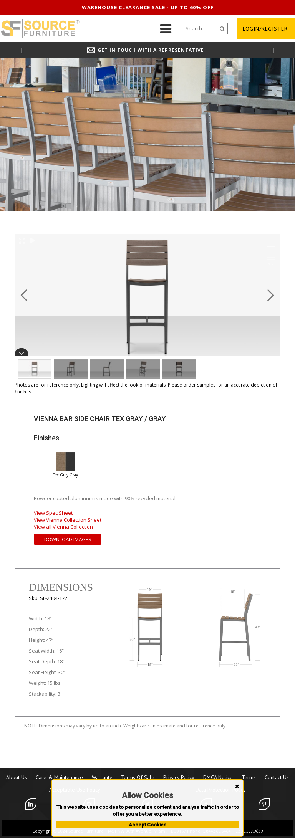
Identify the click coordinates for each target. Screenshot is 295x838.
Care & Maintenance (59, 777)
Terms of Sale (137, 777)
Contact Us (277, 777)
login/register (265, 28)
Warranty (102, 777)
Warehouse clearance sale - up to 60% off (148, 7)
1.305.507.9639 (249, 831)
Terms (249, 777)
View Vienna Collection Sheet (67, 519)
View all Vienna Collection (63, 526)
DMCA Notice (218, 777)
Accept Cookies (147, 825)
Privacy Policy (178, 777)
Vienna (47, 419)
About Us (16, 777)
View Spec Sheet (53, 512)
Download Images (67, 539)
